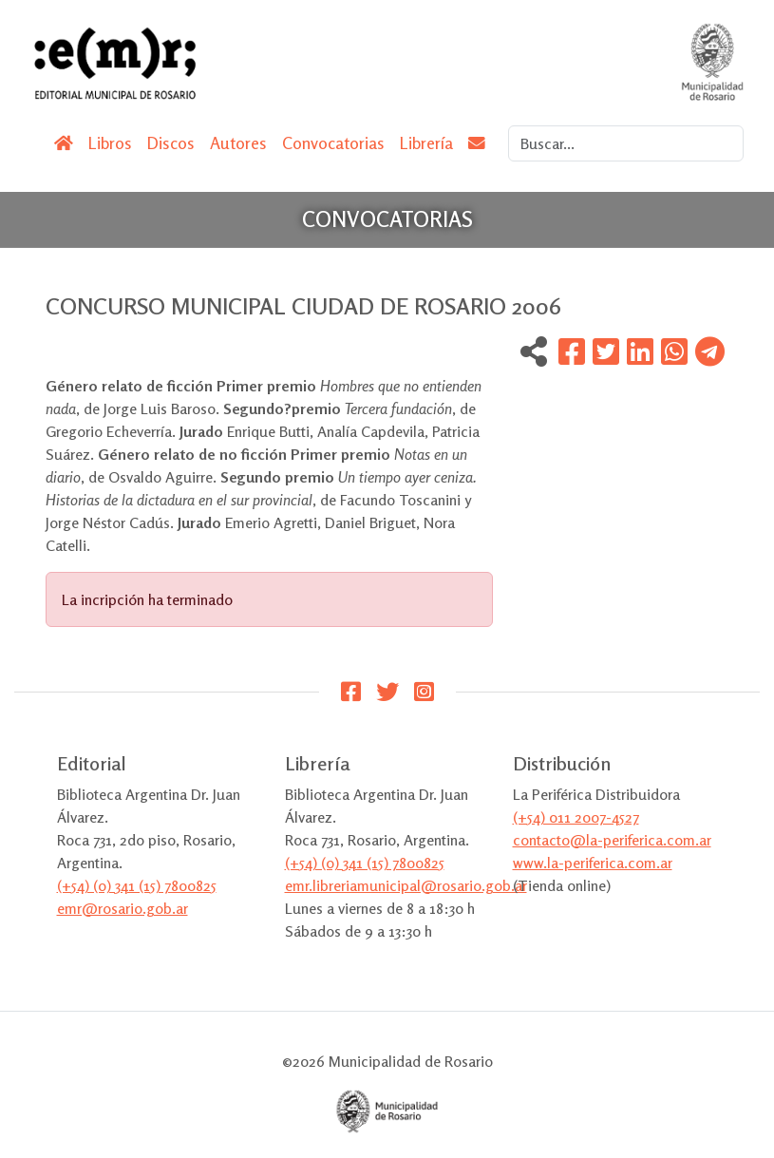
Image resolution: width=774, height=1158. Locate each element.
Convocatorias (333, 143)
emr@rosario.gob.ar (122, 908)
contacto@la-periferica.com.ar (612, 839)
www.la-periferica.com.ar (592, 862)
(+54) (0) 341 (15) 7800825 (137, 885)
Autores (238, 143)
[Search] (626, 143)
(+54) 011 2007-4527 (576, 816)
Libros (110, 143)
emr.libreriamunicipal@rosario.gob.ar (406, 885)
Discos (171, 143)
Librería (426, 143)
